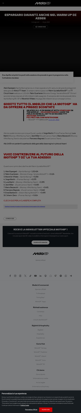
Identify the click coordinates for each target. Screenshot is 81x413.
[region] (40, 401)
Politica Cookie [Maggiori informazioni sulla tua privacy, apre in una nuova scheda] (24, 405)
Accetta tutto (46, 409)
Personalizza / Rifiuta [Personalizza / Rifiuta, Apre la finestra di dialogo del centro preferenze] (31, 409)
